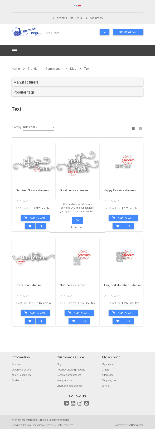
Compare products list (69, 375)
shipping (64, 419)
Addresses (107, 375)
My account (108, 364)
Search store (52, 32)
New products (64, 380)
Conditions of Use (21, 369)
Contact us (18, 380)
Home (16, 69)
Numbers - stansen (73, 285)
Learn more (77, 227)
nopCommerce (135, 425)
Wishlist (106, 385)
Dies (73, 69)
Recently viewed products (71, 369)
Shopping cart (109, 380)
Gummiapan (53, 69)
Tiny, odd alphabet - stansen (123, 285)
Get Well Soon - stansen (32, 190)
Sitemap (16, 364)
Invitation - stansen (29, 285)
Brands (32, 69)
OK (77, 220)
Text (87, 69)
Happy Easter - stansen (120, 190)
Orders (105, 369)
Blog (59, 364)
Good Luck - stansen (74, 190)
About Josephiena (22, 375)
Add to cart (35, 218)
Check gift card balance (70, 385)
